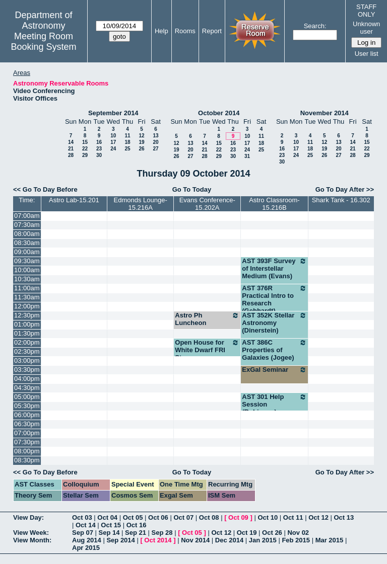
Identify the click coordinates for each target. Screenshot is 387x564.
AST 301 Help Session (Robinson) (274, 404)
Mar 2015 (329, 540)
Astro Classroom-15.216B (274, 203)
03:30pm (27, 369)
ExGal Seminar (274, 370)
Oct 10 (267, 517)
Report (212, 31)
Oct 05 (133, 517)
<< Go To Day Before (45, 189)
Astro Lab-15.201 (74, 200)
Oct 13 (344, 517)
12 (141, 135)
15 (85, 142)
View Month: (32, 540)
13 (155, 135)
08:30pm (27, 460)
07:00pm (27, 433)
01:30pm (27, 333)
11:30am (27, 297)
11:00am (27, 288)
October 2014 (218, 113)
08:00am (27, 233)
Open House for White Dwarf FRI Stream (207, 350)
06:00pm (27, 415)
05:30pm (27, 406)
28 (71, 155)
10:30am (27, 279)
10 (113, 135)
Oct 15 (111, 525)
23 (99, 148)
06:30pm (27, 424)
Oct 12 (318, 517)
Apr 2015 (86, 547)
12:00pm (27, 306)
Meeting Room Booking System (43, 41)
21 (71, 148)
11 (127, 135)
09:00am (27, 252)
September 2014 (113, 113)
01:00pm (27, 324)
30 (99, 155)
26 (141, 148)
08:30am (27, 243)
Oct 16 (136, 525)
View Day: (28, 517)
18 (127, 142)
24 (113, 148)
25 (127, 148)
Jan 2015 (263, 540)
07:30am (27, 224)
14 (71, 142)
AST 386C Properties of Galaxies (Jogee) (274, 350)
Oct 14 (86, 525)
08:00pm (27, 451)
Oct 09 (238, 517)
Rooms (185, 31)
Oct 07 (183, 517)
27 (155, 148)
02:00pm (27, 342)
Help (161, 31)
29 (85, 155)
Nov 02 (298, 532)
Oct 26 (272, 532)
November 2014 (324, 113)
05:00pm (27, 396)
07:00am (27, 215)
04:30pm (27, 387)
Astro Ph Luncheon (207, 319)
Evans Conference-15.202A (207, 203)
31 (247, 156)
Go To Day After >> (344, 189)
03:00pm (27, 360)
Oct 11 (293, 517)
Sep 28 (162, 532)
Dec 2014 (229, 540)
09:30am (27, 261)
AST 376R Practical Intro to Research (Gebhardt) (274, 299)
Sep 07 (82, 532)
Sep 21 (135, 532)
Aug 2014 (86, 540)
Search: (315, 26)
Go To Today (192, 189)
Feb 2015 (296, 540)
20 (155, 142)
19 (141, 142)
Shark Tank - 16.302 (341, 200)
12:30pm (27, 315)
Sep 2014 (120, 540)
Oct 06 (158, 517)
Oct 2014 (157, 540)
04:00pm (27, 378)
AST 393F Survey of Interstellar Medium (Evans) (274, 268)
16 (99, 142)
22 (85, 148)
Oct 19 (247, 532)
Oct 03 (82, 517)
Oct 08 (209, 517)
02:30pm (27, 351)
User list (366, 53)
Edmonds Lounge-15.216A (140, 203)
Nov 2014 (195, 540)
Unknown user (366, 27)
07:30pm (27, 442)
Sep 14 (109, 532)
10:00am (27, 270)
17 (113, 142)
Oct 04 (107, 517)
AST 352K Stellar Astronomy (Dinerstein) (274, 322)
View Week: (31, 532)
